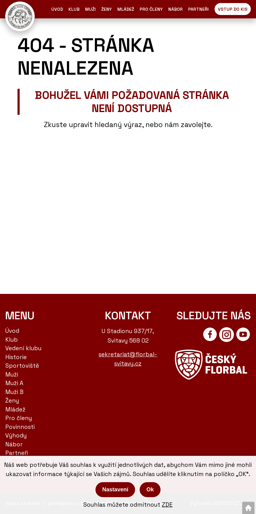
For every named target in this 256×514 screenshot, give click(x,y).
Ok (150, 489)
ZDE (167, 504)
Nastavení (115, 489)
